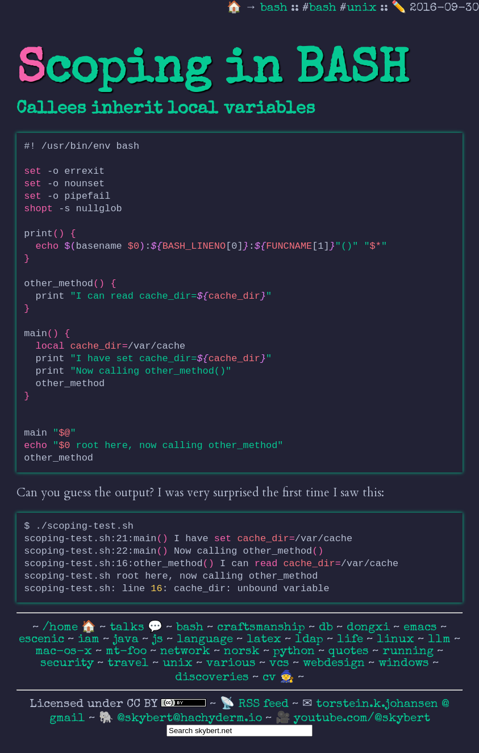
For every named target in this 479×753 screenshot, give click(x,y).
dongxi (370, 628)
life (351, 640)
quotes (350, 652)
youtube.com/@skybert (362, 719)
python (295, 652)
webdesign (335, 664)
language (206, 640)
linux (397, 640)
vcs (281, 664)
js (159, 640)
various (232, 664)
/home (60, 628)
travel (129, 664)
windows (405, 664)
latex (266, 640)
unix (362, 8)
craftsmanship (263, 628)
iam (90, 640)
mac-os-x (65, 652)
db (327, 628)
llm (441, 640)
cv (271, 678)
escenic (43, 640)
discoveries (213, 678)
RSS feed (265, 704)
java (127, 640)
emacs (421, 628)
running (409, 652)
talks (127, 628)
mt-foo (128, 652)
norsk (243, 652)
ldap (311, 640)
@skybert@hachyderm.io (189, 719)
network (187, 652)
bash (275, 8)
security (68, 664)
